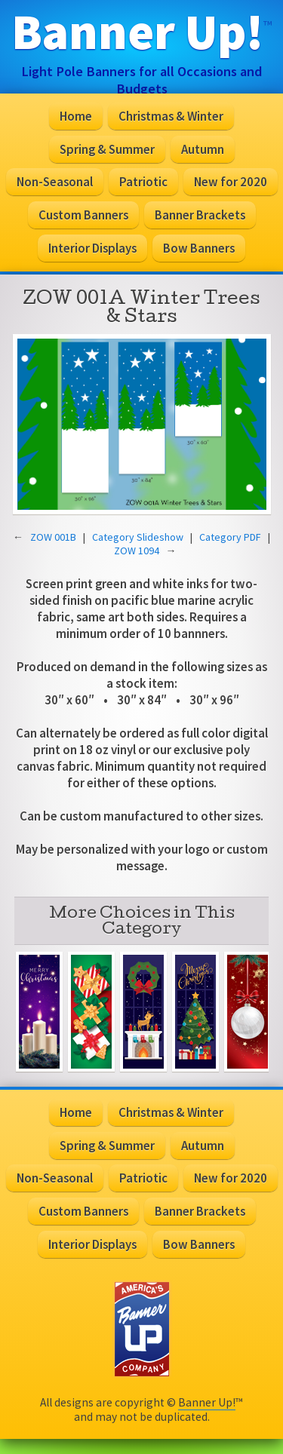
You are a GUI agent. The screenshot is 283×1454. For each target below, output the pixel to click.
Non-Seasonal (55, 181)
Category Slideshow (137, 537)
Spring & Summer (107, 149)
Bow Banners (199, 248)
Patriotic (143, 181)
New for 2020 (230, 181)
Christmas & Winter (170, 116)
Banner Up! (206, 1402)
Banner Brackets (200, 215)
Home (76, 116)
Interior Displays (92, 248)
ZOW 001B (53, 537)
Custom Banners (83, 215)
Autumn (202, 149)
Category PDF (230, 537)
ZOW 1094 (136, 550)
